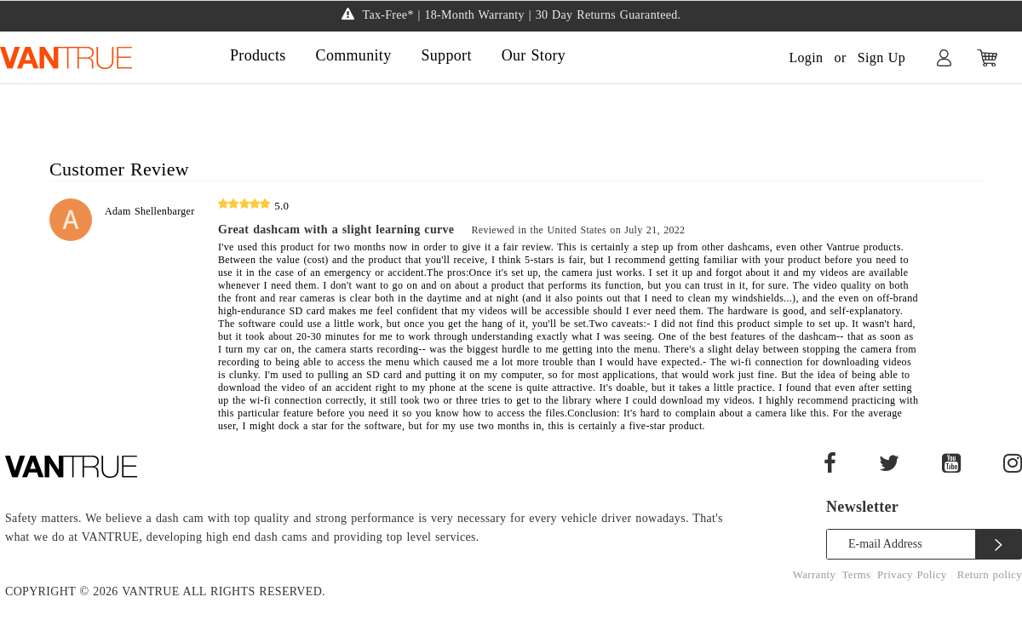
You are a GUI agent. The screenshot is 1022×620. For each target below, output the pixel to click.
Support (446, 55)
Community (354, 55)
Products (258, 55)
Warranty (814, 574)
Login (806, 57)
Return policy (989, 574)
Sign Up (881, 57)
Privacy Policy (913, 574)
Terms (856, 574)
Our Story (534, 55)
